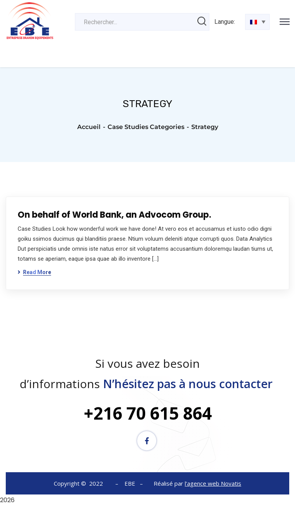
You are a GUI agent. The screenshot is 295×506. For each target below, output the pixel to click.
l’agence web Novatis (213, 483)
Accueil (89, 127)
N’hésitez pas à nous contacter (189, 384)
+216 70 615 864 (148, 413)
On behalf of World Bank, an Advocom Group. (114, 215)
